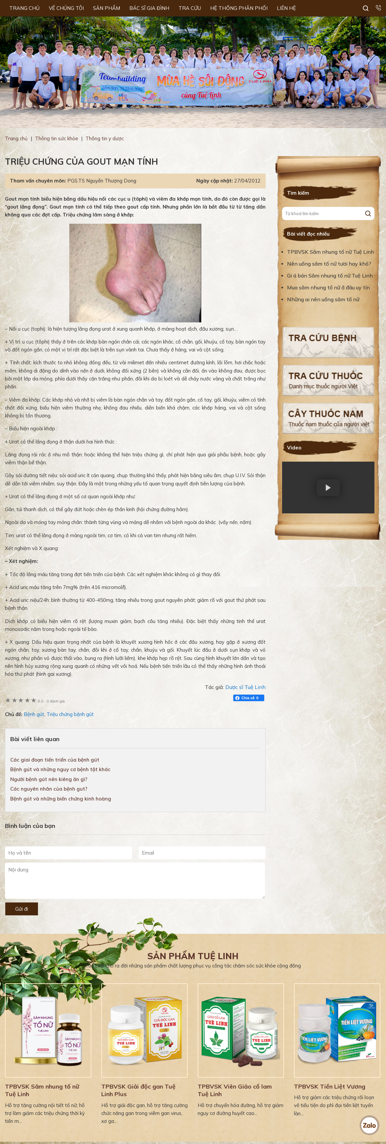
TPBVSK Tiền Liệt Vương (329, 1086)
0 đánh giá (51, 701)
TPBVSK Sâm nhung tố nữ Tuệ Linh (330, 251)
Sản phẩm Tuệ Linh (193, 956)
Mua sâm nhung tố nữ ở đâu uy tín (328, 287)
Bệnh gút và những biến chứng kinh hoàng (60, 799)
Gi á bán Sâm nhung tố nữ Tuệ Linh (330, 275)
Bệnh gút (34, 714)
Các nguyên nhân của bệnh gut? (48, 789)
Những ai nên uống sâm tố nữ (324, 299)
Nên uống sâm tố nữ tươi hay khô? (329, 263)
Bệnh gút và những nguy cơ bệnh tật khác (60, 769)
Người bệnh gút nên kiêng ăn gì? (48, 779)
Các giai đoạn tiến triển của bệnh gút (54, 760)
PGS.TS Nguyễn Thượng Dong (101, 181)
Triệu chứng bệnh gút (70, 714)
